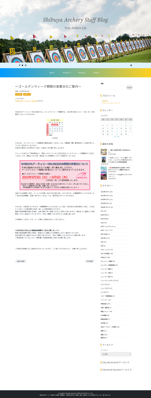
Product (66, 72)
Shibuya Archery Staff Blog (75, 21)
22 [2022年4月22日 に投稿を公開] (121, 131)
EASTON (103, 219)
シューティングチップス (108, 280)
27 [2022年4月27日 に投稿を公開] (112, 134)
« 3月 (114, 137)
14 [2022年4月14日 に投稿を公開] (117, 128)
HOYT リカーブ (105, 230)
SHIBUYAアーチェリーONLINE (26, 101)
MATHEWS (104, 234)
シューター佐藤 (106, 269)
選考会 (103, 338)
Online (96, 72)
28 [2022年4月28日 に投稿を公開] (117, 134)
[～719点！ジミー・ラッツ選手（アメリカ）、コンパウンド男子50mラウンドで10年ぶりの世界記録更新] (104, 160)
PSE (102, 242)
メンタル (103, 292)
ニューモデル (105, 288)
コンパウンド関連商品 (108, 265)
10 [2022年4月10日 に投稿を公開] (130, 125)
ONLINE (18, 94)
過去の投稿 (20, 261)
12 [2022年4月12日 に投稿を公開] (107, 128)
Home (51, 72)
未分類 (103, 323)
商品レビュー (105, 311)
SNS (102, 246)
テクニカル (104, 284)
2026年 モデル (105, 207)
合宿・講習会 (105, 308)
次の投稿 (90, 261)
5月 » (119, 137)
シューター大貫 (106, 273)
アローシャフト (106, 250)
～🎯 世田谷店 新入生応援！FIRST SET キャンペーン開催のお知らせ (119, 169)
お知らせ (27, 94)
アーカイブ (104, 350)
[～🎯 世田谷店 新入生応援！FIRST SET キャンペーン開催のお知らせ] (104, 170)
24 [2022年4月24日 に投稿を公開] (130, 131)
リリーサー (104, 300)
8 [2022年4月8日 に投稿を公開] (121, 125)
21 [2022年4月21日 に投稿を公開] (117, 131)
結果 (102, 331)
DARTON (104, 215)
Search (129, 87)
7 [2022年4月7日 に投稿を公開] (116, 125)
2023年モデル (105, 196)
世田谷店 (105, 101)
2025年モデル (105, 203)
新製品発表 (104, 319)
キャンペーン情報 (106, 261)
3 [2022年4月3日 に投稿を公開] (130, 122)
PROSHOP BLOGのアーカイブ (117, 369)
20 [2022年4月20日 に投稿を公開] (112, 131)
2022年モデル (105, 192)
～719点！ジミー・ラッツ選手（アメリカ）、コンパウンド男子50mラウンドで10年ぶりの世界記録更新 (120, 160)
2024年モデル (105, 199)
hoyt (102, 223)
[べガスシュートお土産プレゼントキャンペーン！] (104, 176)
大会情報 (103, 315)
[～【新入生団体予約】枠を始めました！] (104, 152)
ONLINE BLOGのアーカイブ (115, 362)
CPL (102, 211)
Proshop (81, 72)
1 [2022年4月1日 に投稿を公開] (121, 122)
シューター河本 (106, 277)
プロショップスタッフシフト (111, 103)
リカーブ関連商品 (106, 296)
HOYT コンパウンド (107, 226)
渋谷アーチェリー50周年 (108, 327)
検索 (102, 84)
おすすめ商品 (105, 253)
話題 (102, 335)
